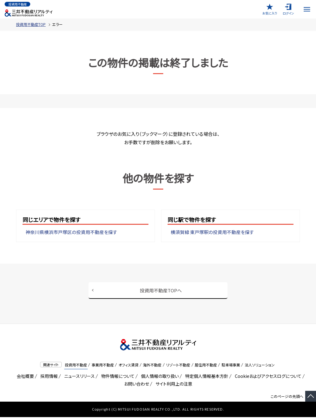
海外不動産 (152, 365)
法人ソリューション (260, 365)
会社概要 (24, 377)
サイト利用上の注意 (172, 385)
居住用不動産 (206, 365)
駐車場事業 (231, 365)
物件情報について (117, 377)
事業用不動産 (103, 365)
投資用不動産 (76, 365)
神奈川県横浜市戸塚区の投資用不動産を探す (71, 232)
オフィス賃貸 (128, 365)
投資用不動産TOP (31, 24)
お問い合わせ (136, 385)
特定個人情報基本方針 (205, 377)
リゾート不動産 (178, 365)
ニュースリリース (78, 377)
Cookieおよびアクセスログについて (267, 377)
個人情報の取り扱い (159, 377)
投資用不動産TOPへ (161, 290)
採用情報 (48, 377)
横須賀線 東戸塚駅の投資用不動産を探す (212, 232)
